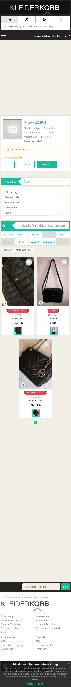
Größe (35, 234)
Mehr (41, 683)
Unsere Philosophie (45, 624)
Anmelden (43, 36)
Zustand (35, 242)
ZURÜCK (28, 422)
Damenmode (33, 197)
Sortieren (7, 234)
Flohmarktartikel (20, 149)
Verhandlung (49, 242)
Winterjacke (18, 318)
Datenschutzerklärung (12, 645)
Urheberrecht (7, 649)
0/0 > (21, 157)
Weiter (31, 683)
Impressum (41, 620)
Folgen (46, 164)
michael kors (35, 400)
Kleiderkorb (25, 606)
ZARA (53, 310)
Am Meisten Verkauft (11, 620)
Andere (63, 242)
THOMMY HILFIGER (19, 310)
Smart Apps (41, 649)
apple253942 (35, 122)
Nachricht (24, 164)
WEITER (42, 422)
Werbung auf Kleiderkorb (48, 628)
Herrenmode (33, 202)
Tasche (53, 318)
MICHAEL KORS (35, 392)
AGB (3, 641)
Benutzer (7, 242)
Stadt (49, 234)
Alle (26, 181)
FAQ (38, 641)
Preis (21, 242)
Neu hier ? (63, 36)
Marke (63, 234)
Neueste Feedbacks (11, 628)
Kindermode (33, 207)
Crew (3, 632)
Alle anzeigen (33, 192)
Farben (21, 234)
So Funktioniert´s (44, 645)
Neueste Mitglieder (10, 624)
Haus (33, 212)
